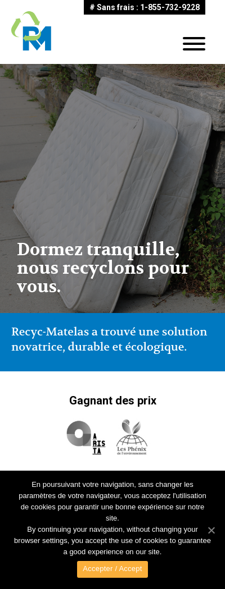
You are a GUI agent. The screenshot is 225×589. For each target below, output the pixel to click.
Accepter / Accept (112, 568)
